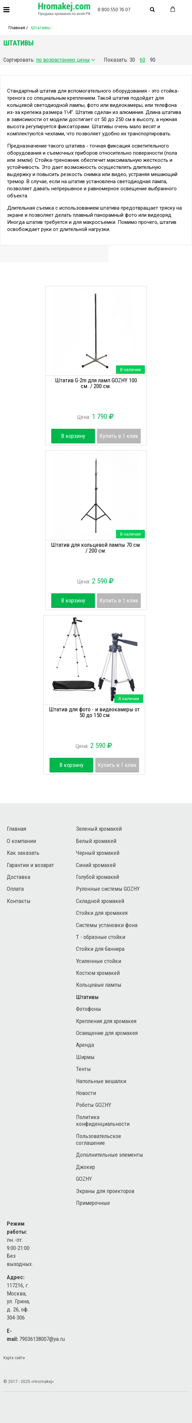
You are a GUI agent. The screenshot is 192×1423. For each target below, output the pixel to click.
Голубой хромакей (97, 876)
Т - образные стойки (100, 937)
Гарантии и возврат (30, 865)
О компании (21, 841)
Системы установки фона (106, 925)
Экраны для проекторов (105, 1191)
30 (132, 60)
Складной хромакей (100, 901)
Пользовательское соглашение (98, 1139)
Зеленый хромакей (99, 828)
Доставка (18, 876)
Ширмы (85, 1057)
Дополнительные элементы (109, 1154)
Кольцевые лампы (98, 984)
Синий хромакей (96, 865)
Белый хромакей (96, 841)
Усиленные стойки (98, 961)
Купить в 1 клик (118, 435)
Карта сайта (14, 1357)
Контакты (19, 901)
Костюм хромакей (98, 972)
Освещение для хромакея (107, 1033)
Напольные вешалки (101, 1081)
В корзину (73, 435)
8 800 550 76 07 (114, 9)
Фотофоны (88, 1008)
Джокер (85, 1167)
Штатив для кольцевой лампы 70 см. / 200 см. (96, 547)
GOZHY (84, 1178)
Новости (86, 1093)
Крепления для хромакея (106, 1021)
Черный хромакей (97, 852)
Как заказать (23, 852)
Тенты (83, 1068)
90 (152, 60)
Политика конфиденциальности (103, 1120)
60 (142, 60)
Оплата (15, 888)
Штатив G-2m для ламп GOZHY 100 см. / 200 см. (96, 383)
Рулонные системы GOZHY (108, 888)
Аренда (85, 1044)
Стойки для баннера (100, 948)
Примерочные (93, 1202)
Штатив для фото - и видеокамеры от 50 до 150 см (94, 712)
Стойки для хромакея (102, 912)
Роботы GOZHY (93, 1104)
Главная (16, 27)
